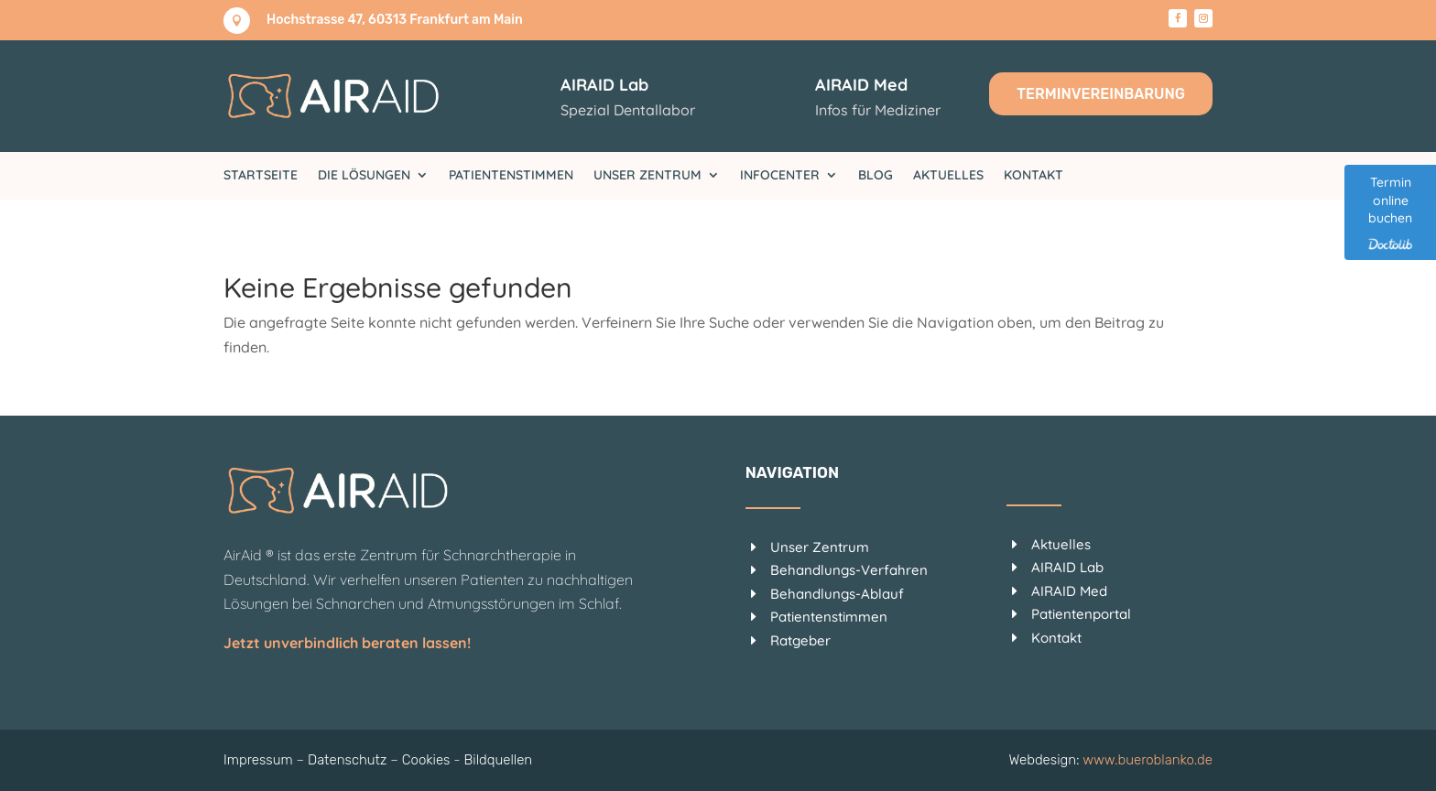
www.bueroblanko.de (1147, 760)
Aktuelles (948, 175)
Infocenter (780, 175)
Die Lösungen (364, 175)
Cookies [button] (426, 760)
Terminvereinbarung (1101, 94)
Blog (875, 175)
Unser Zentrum (647, 175)
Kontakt (1033, 175)
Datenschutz (347, 760)
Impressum (258, 760)
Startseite (260, 175)
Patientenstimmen (511, 175)
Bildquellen (498, 760)
